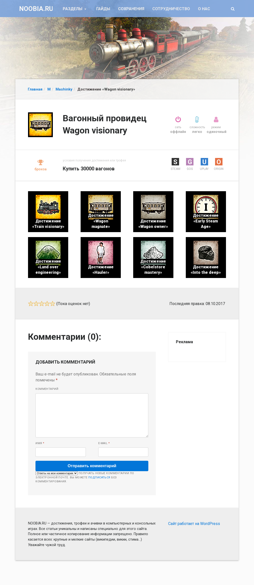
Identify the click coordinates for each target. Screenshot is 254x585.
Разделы (73, 8)
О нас (204, 8)
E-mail (104, 443)
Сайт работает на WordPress (194, 523)
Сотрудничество (171, 8)
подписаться (99, 477)
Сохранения (131, 8)
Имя (39, 443)
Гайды (103, 8)
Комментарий (46, 389)
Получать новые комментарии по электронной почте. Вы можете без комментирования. (84, 477)
